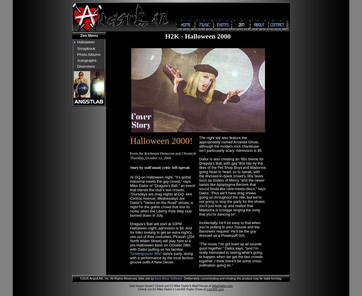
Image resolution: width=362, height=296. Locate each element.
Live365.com (215, 289)
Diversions (86, 66)
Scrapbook (86, 48)
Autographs (86, 60)
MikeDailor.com (222, 286)
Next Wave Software (168, 278)
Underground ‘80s (145, 254)
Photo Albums (88, 54)
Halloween (86, 42)
